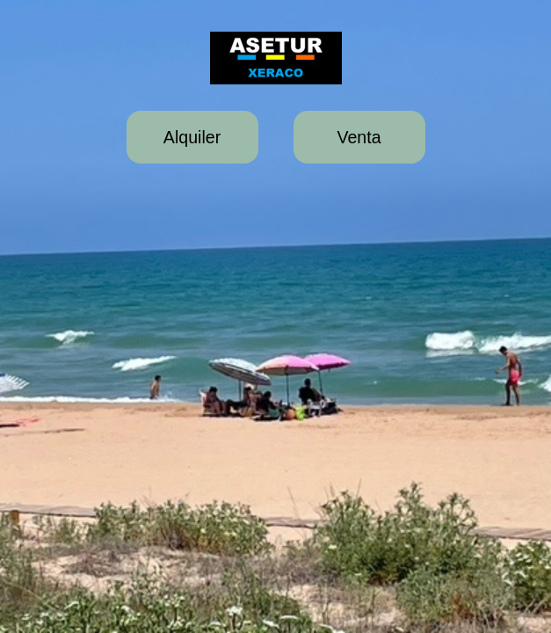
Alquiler (192, 137)
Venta (359, 137)
